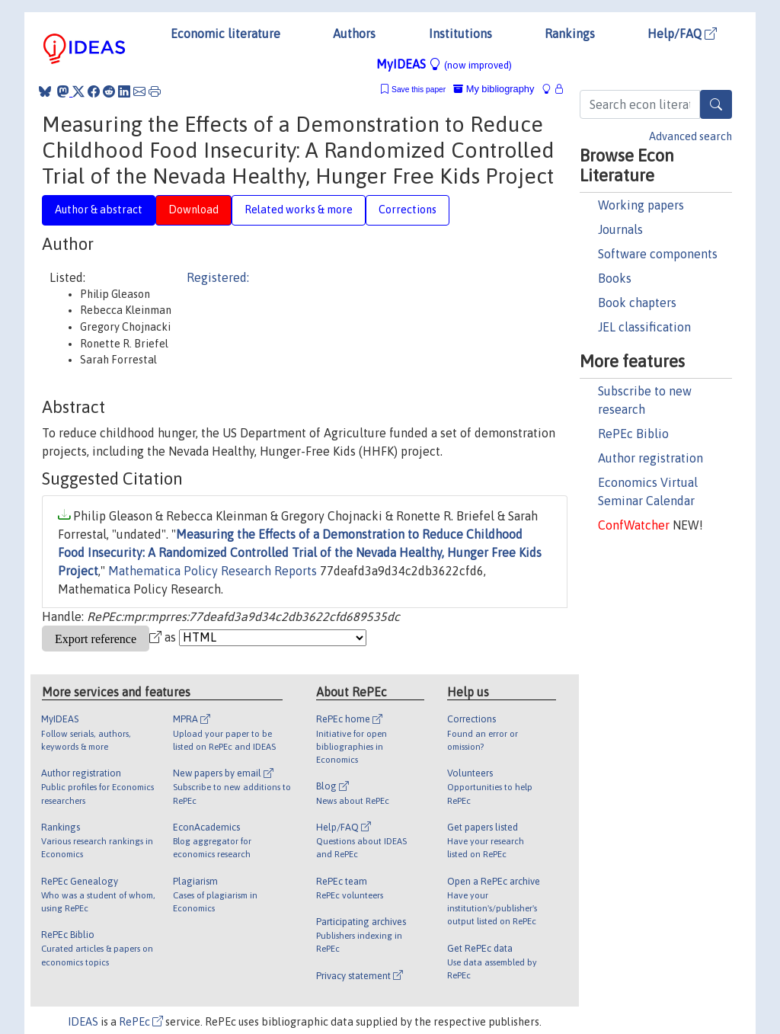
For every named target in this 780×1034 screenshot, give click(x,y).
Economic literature (225, 33)
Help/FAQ (682, 33)
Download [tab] (193, 209)
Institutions (460, 33)
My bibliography (493, 88)
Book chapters (637, 302)
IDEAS (83, 1022)
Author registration (650, 458)
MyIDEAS (444, 64)
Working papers (641, 205)
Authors (354, 33)
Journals (620, 229)
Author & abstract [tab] (98, 209)
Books (614, 278)
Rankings (570, 33)
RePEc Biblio (633, 433)
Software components (658, 254)
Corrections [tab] (407, 209)
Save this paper (419, 89)
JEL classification (644, 327)
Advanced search (690, 136)
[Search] (716, 104)
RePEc (141, 1022)
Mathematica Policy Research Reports (212, 571)
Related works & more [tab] (299, 209)
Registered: (218, 277)
